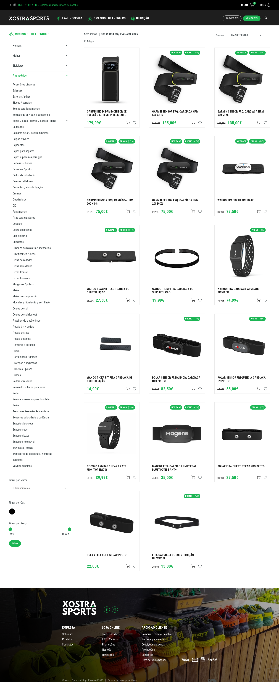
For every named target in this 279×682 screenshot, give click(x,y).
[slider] (10, 529)
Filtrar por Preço (18, 523)
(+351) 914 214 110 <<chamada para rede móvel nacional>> (48, 5)
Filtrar (15, 543)
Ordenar (220, 35)
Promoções (232, 18)
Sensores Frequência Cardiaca (119, 34)
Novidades (252, 18)
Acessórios (90, 34)
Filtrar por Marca (18, 480)
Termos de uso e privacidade (122, 680)
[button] (67, 46)
